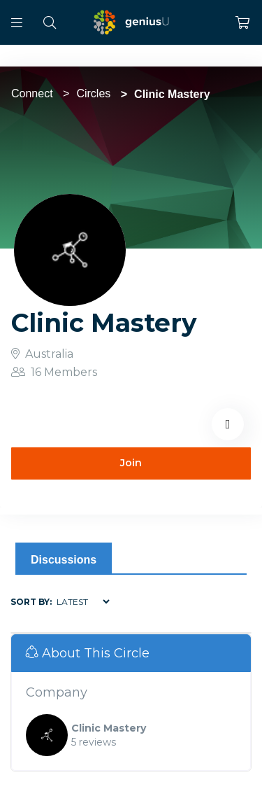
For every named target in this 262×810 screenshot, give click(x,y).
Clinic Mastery (108, 728)
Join (131, 462)
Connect (32, 93)
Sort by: (31, 601)
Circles (93, 93)
